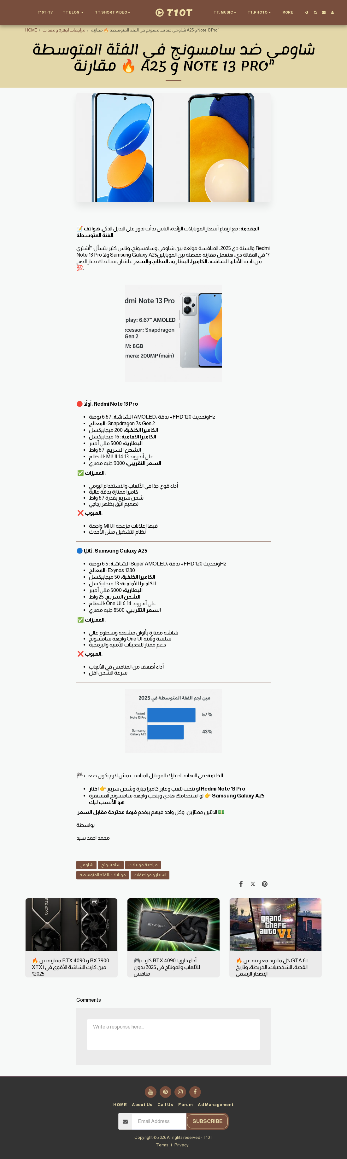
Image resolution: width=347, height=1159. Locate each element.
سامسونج (111, 864)
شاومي (86, 864)
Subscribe (207, 1121)
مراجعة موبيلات (143, 864)
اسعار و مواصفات (150, 874)
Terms (162, 1145)
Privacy (181, 1145)
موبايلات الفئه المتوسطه (102, 874)
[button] (74, 12)
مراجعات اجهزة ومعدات (64, 30)
